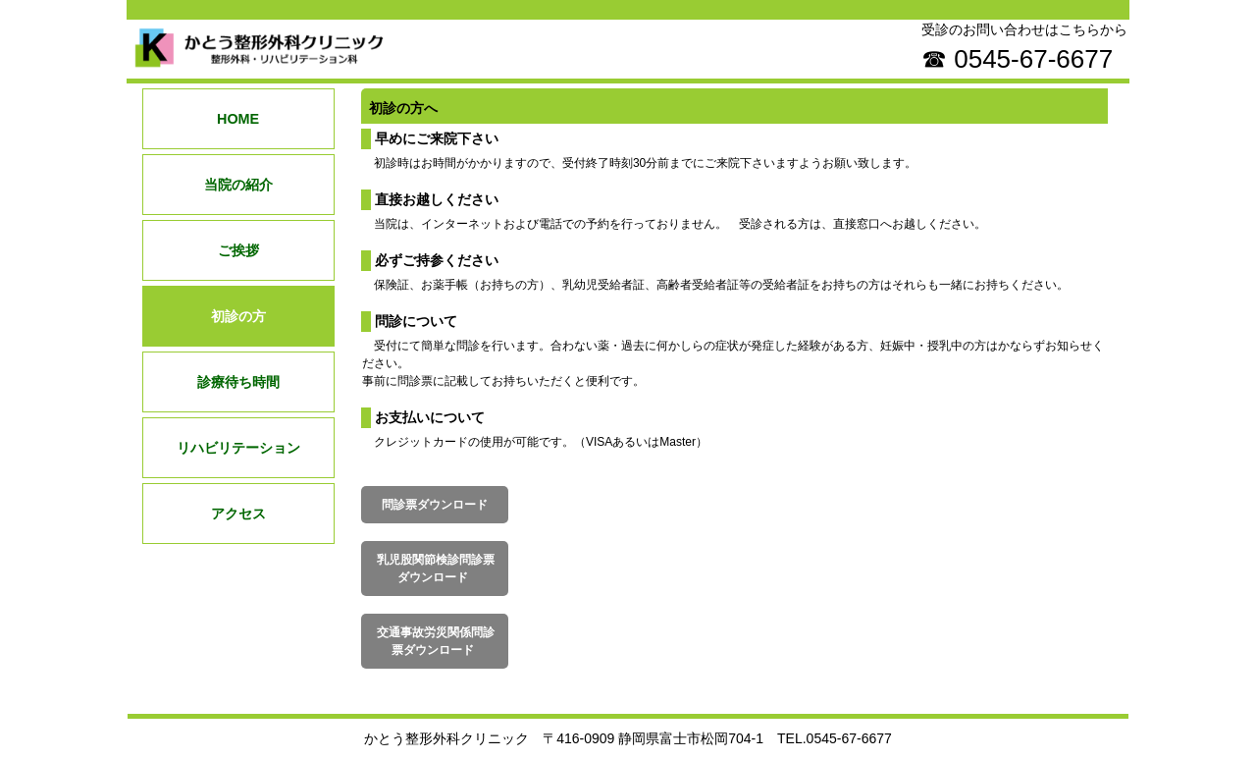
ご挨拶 (238, 250)
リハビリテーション (238, 448)
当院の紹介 (238, 184)
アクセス (238, 513)
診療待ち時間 (238, 382)
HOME (238, 119)
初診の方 (238, 316)
